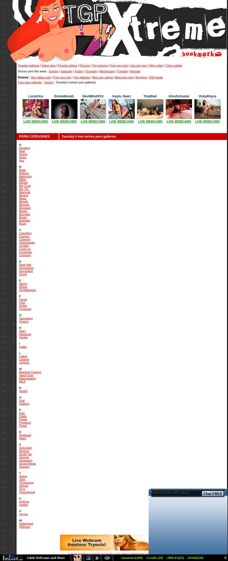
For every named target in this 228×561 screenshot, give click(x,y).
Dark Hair (25, 264)
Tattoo (23, 476)
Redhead (25, 435)
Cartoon (24, 236)
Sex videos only (41, 77)
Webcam (24, 526)
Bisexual (24, 192)
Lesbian (24, 359)
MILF (22, 381)
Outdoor (24, 403)
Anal (22, 151)
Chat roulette (174, 65)
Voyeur (23, 514)
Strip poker (156, 65)
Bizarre (23, 195)
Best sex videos (102, 77)
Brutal (23, 217)
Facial (23, 299)
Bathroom (25, 176)
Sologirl (24, 457)
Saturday (66, 71)
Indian (23, 346)
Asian (23, 157)
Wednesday (107, 71)
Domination (26, 267)
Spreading (25, 460)
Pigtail (23, 419)
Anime (23, 154)
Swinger (24, 466)
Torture (48, 82)
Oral (22, 400)
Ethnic (23, 286)
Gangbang (26, 318)
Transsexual (27, 492)
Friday (79, 71)
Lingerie (24, 362)
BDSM (23, 182)
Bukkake (24, 220)
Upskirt (23, 504)
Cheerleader (27, 242)
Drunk (23, 274)
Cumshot (25, 255)
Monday (135, 71)
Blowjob (24, 204)
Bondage (25, 207)
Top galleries (82, 77)
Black (22, 198)
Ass (21, 160)
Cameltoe (25, 233)
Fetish (23, 305)
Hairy (22, 331)
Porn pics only (63, 77)
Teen (22, 479)
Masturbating (27, 378)
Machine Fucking (30, 372)
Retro (22, 438)
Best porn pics (124, 77)
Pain (22, 413)
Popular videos (67, 65)
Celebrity (24, 239)
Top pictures (100, 65)
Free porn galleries (30, 82)
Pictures (85, 65)
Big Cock (25, 185)
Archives (141, 77)
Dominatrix (26, 271)
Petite (23, 416)
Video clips (49, 65)
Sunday (53, 71)
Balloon (24, 173)
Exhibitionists (27, 290)
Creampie (25, 252)
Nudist (23, 391)
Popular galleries (28, 65)
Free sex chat (119, 65)
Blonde (23, 201)
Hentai (23, 337)
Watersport (26, 523)
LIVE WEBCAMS (35, 121)
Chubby (24, 245)
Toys (22, 488)
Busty (23, 223)
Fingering (25, 308)
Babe (22, 170)
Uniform (24, 501)
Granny (24, 321)
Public (23, 425)
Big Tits (24, 189)
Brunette (24, 214)
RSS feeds (156, 77)
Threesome (26, 482)
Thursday (91, 71)
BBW (22, 179)
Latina (23, 356)
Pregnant (25, 422)
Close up (24, 249)
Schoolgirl (25, 447)
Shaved (24, 451)
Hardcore (25, 334)
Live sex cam (138, 65)
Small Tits (25, 454)
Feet (22, 302)
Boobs (23, 211)
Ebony (23, 283)
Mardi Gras (26, 375)
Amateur (24, 147)
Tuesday (122, 71)
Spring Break (27, 463)
